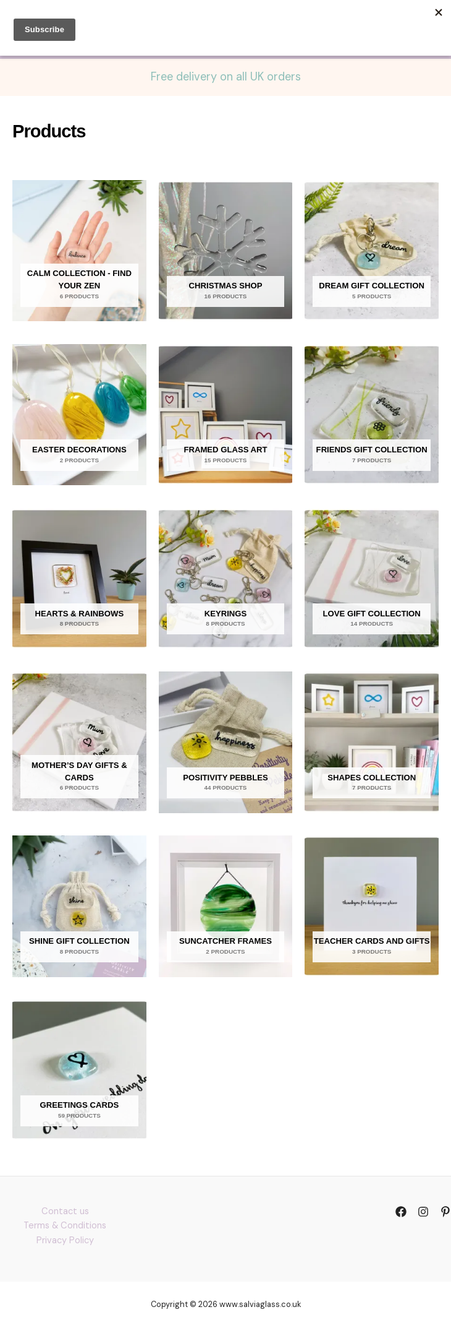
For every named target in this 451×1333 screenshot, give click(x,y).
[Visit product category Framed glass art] (226, 414)
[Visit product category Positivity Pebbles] (226, 742)
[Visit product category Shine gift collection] (79, 906)
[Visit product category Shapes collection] (372, 742)
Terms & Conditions (64, 1226)
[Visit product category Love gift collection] (372, 578)
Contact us (65, 1211)
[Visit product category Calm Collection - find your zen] (79, 250)
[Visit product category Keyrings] (226, 578)
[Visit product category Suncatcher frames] (226, 906)
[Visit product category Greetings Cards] (79, 1070)
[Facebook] (401, 1211)
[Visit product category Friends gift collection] (372, 414)
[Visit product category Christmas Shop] (226, 250)
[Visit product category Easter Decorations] (79, 414)
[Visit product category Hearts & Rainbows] (79, 578)
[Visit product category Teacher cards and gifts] (372, 906)
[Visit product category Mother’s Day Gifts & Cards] (79, 742)
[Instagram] (423, 1211)
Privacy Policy (65, 1240)
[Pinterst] (445, 1211)
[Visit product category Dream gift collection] (372, 250)
